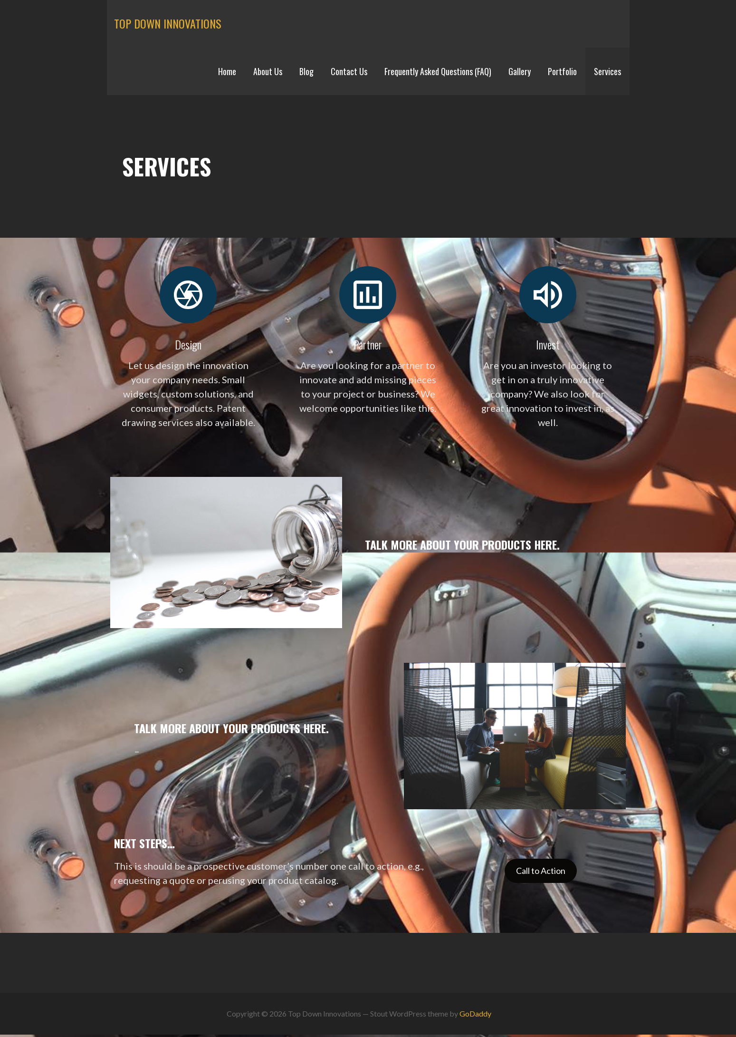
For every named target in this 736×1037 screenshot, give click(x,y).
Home (227, 71)
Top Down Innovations (167, 23)
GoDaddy (475, 1013)
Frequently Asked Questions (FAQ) (437, 71)
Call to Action (540, 870)
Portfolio (562, 71)
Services (607, 71)
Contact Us (349, 71)
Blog (306, 71)
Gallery (519, 71)
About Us (267, 71)
